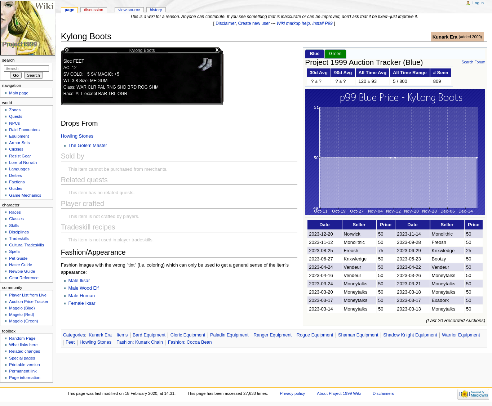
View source (129, 10)
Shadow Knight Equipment (410, 335)
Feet (70, 342)
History (156, 10)
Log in (478, 3)
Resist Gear (20, 156)
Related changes (24, 351)
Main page (18, 93)
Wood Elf (89, 288)
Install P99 (323, 23)
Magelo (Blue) (22, 308)
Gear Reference (24, 278)
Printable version (24, 364)
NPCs (14, 123)
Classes (16, 219)
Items (122, 335)
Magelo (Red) (21, 314)
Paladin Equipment (229, 335)
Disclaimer (226, 23)
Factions (17, 182)
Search (8, 60)
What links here (23, 345)
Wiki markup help (293, 23)
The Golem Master (87, 145)
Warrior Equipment (461, 335)
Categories (74, 335)
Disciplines (19, 232)
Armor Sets (19, 142)
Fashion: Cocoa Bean (190, 342)
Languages (19, 169)
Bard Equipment (149, 335)
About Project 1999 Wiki (339, 393)
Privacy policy (292, 393)
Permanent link (22, 371)
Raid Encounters (24, 130)
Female (76, 303)
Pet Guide (18, 258)
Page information (24, 377)
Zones (15, 110)
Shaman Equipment (358, 335)
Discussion (93, 10)
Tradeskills (18, 238)
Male (74, 280)
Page (69, 10)
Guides (15, 188)
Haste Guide (20, 265)
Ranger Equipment (272, 335)
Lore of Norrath (23, 162)
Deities (15, 175)
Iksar (85, 280)
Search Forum (473, 62)
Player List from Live (27, 295)
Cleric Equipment (187, 335)
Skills (14, 225)
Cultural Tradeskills (26, 245)
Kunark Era (445, 37)
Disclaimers (383, 393)
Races (15, 212)
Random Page (22, 338)
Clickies (16, 149)
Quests (15, 116)
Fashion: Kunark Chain (139, 342)
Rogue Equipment (315, 335)
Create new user (254, 23)
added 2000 (470, 37)
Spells (14, 251)
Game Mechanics (25, 195)
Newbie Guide (22, 271)
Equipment (19, 136)
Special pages (22, 358)
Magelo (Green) (23, 321)
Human (87, 295)
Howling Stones (77, 136)
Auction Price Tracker (28, 301)
